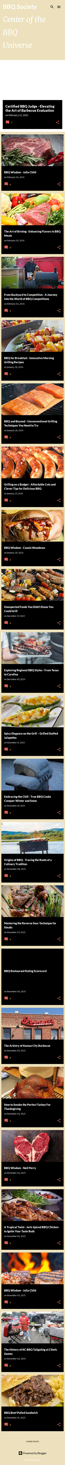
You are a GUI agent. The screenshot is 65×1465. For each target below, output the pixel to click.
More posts (32, 1441)
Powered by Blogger (32, 1453)
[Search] (52, 7)
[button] (57, 122)
